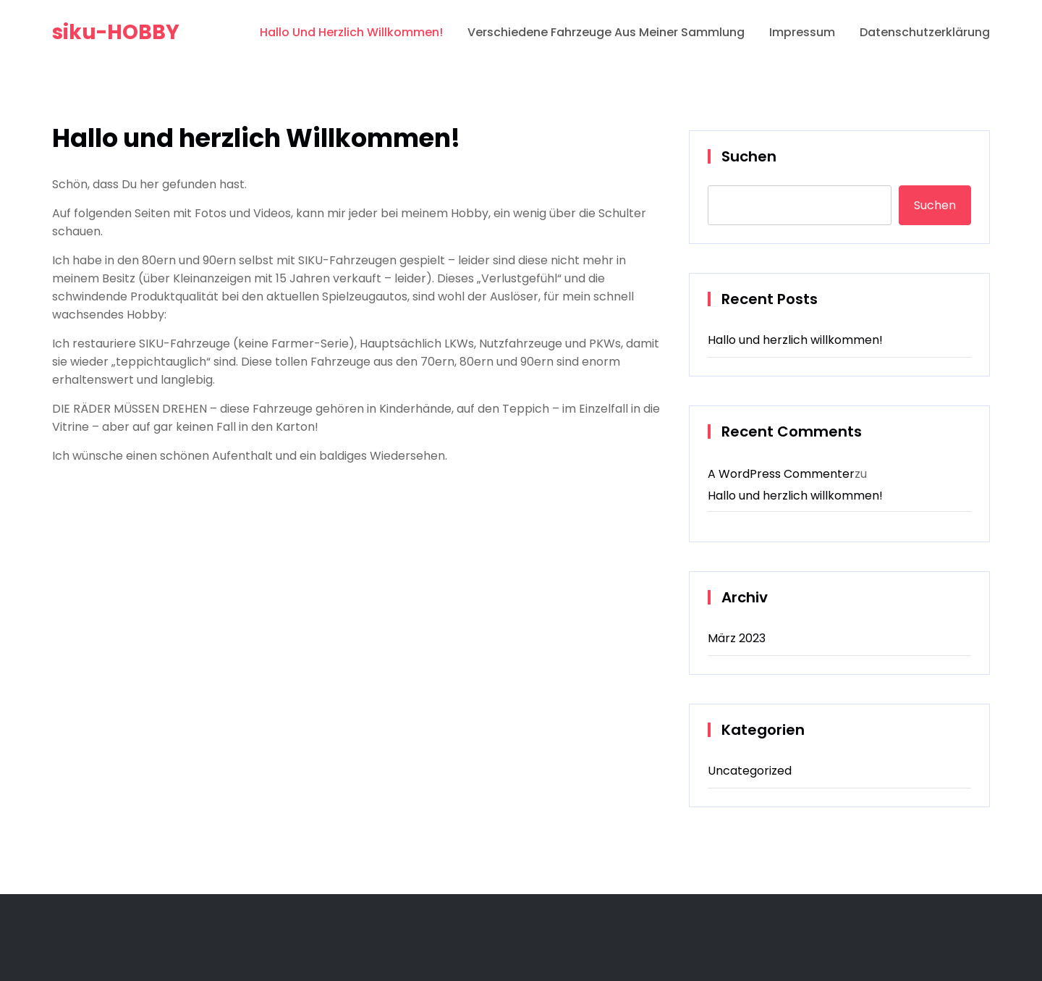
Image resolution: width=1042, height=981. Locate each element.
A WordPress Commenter (781, 474)
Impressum (802, 32)
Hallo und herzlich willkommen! (795, 340)
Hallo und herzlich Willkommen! (351, 32)
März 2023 (737, 638)
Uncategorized (750, 770)
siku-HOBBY (115, 32)
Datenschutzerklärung (925, 32)
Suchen (748, 156)
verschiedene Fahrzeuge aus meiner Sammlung (606, 32)
